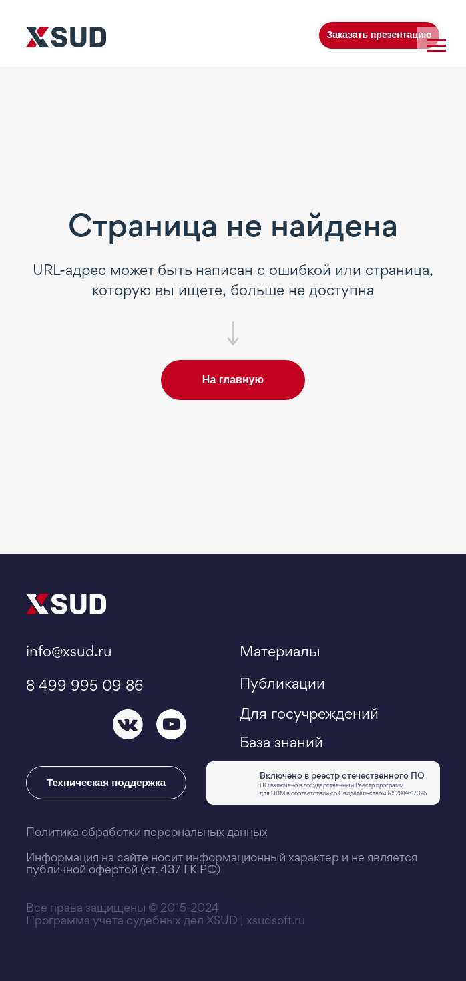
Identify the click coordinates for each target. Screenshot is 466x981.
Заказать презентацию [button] (378, 34)
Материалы (280, 651)
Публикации (282, 683)
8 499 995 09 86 (84, 685)
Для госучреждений (309, 713)
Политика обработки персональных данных (147, 832)
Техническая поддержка (106, 782)
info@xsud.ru (69, 651)
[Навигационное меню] (436, 46)
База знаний (281, 742)
